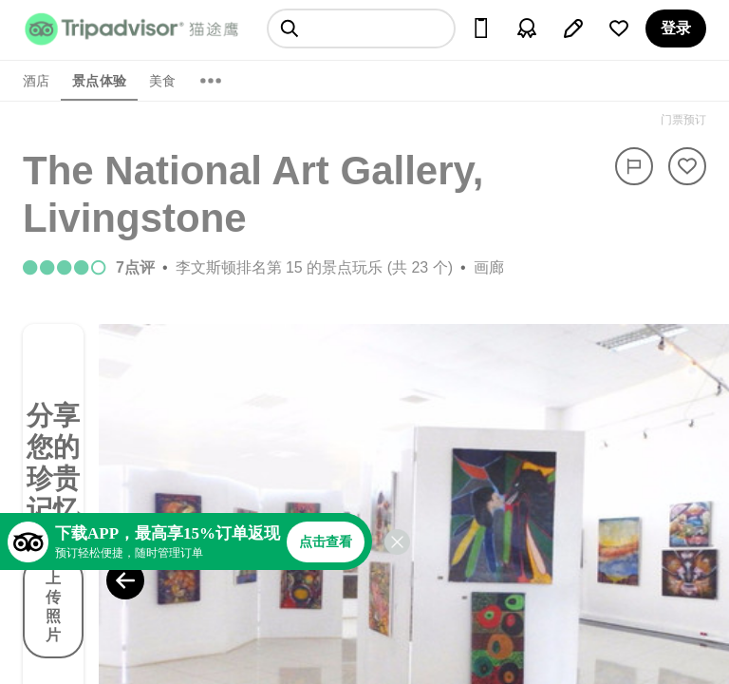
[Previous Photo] (125, 580)
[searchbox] (361, 28)
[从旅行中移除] (687, 166)
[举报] (634, 166)
